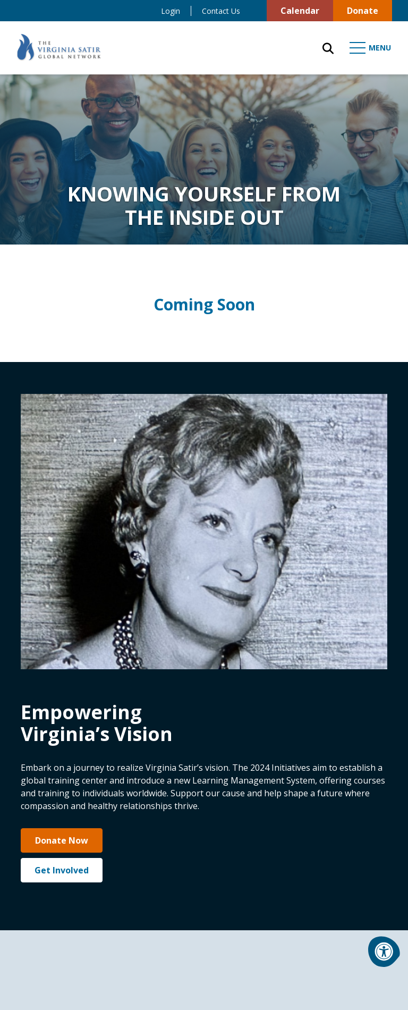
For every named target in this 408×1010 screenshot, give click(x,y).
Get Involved (62, 870)
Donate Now (61, 840)
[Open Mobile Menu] (371, 48)
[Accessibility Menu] (384, 951)
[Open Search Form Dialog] (328, 47)
